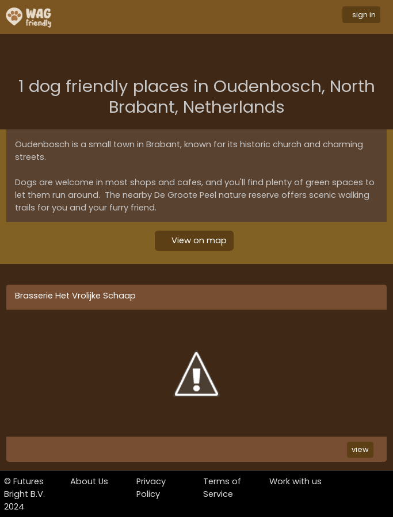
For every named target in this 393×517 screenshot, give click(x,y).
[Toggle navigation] (205, 17)
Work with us (295, 481)
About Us (89, 481)
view (360, 449)
